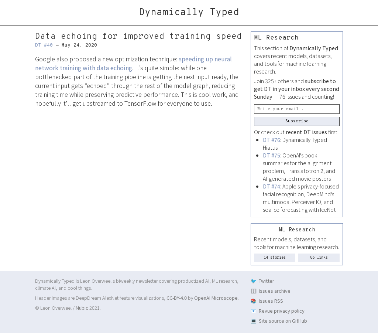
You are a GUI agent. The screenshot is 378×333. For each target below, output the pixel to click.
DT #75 (271, 155)
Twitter (266, 280)
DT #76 (271, 139)
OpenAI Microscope (216, 297)
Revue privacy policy (282, 310)
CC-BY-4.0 (176, 297)
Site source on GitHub (283, 320)
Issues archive (275, 290)
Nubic (82, 307)
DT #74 (271, 186)
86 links (319, 257)
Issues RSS (271, 300)
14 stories (275, 257)
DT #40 (44, 45)
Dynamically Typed (189, 13)
